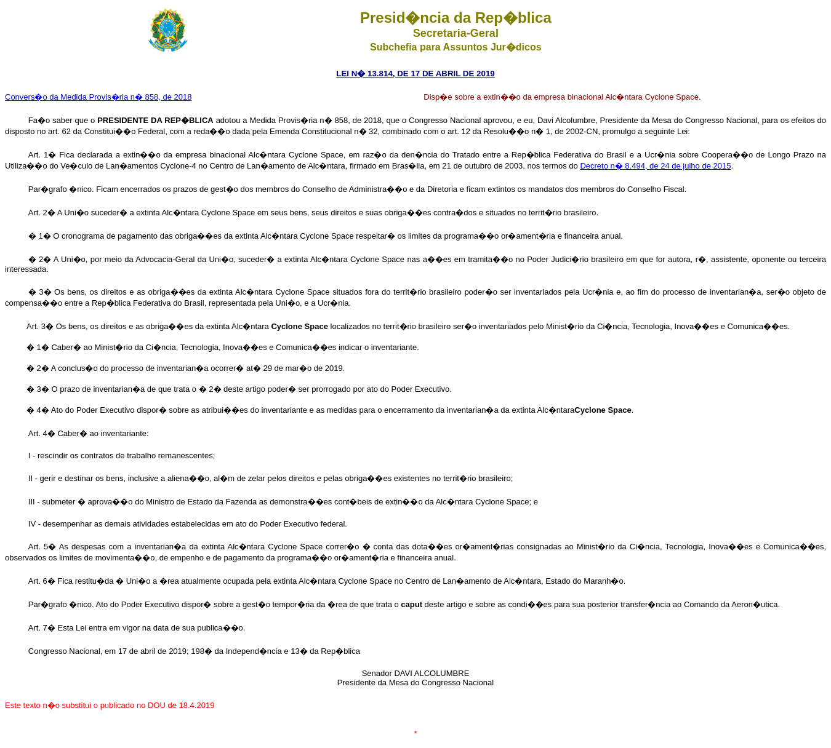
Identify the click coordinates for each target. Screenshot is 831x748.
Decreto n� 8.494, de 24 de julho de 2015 (655, 165)
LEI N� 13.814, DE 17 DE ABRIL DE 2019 (415, 73)
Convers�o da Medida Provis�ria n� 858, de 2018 (98, 96)
